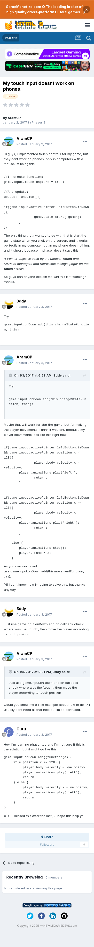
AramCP (14, 118)
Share (47, 836)
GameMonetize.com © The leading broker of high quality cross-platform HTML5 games (44, 9)
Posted (34, 144)
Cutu (21, 729)
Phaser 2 (38, 122)
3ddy (21, 301)
